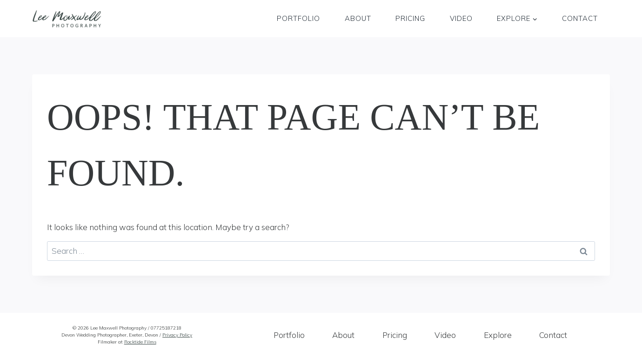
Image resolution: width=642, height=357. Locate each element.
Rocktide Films (140, 342)
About (358, 18)
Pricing (410, 18)
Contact (580, 18)
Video (461, 18)
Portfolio (298, 18)
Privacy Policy (177, 335)
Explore (498, 335)
